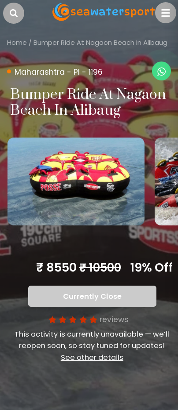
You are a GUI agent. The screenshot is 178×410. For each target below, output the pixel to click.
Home (17, 42)
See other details (92, 357)
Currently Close (92, 296)
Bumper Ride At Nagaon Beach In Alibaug (100, 42)
